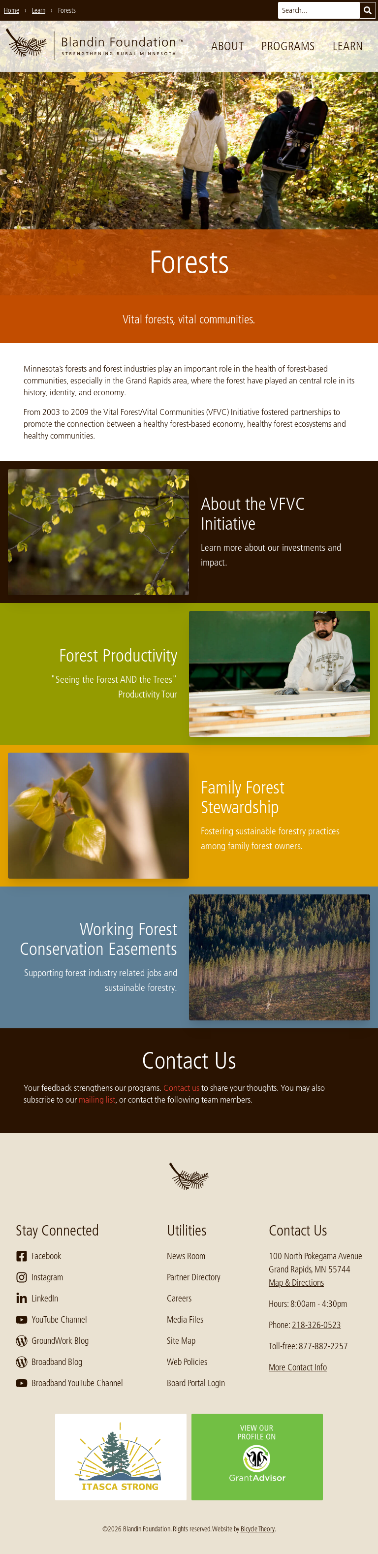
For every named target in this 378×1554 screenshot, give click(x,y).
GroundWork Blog (52, 1341)
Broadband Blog (49, 1362)
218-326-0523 (316, 1325)
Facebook (39, 1256)
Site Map (181, 1340)
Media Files (185, 1319)
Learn (348, 46)
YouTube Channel (51, 1320)
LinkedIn (37, 1298)
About (227, 46)
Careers (179, 1298)
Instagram (39, 1277)
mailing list (97, 1100)
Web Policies (187, 1362)
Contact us (181, 1088)
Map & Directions (296, 1282)
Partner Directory (193, 1277)
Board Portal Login (196, 1383)
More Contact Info (298, 1367)
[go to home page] (94, 46)
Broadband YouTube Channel (69, 1383)
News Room (186, 1256)
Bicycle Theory (258, 1528)
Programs (288, 46)
